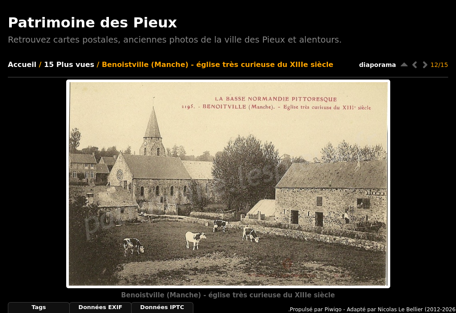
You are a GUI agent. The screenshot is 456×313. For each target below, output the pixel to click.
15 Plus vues (69, 64)
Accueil (22, 64)
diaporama (377, 64)
